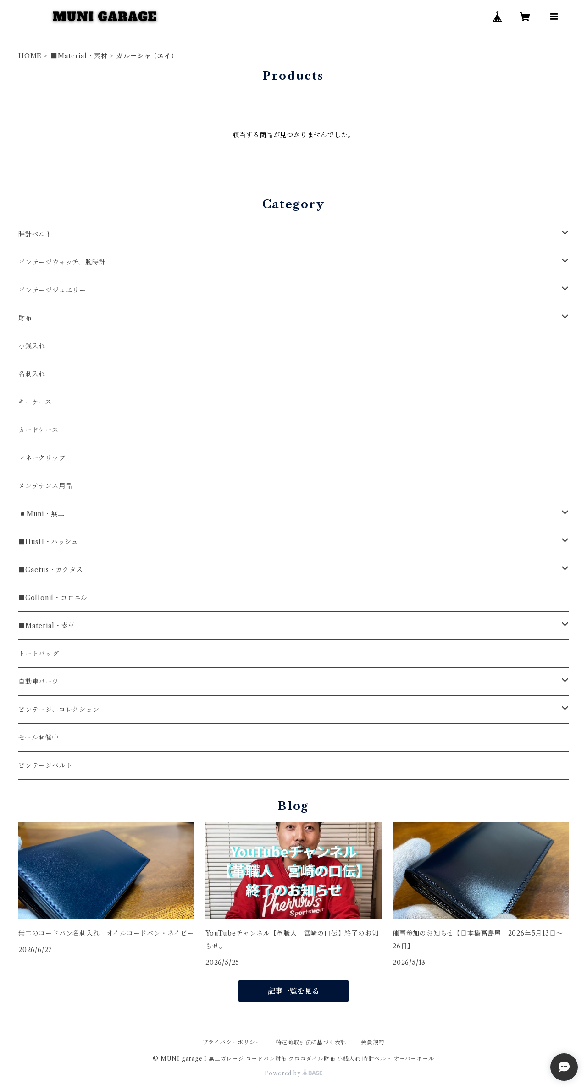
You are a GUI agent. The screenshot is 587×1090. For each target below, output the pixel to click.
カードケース (38, 430)
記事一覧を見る (293, 991)
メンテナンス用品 (45, 486)
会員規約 (372, 1042)
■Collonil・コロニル (53, 598)
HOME (30, 56)
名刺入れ (31, 374)
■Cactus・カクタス (50, 570)
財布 (25, 318)
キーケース (35, 402)
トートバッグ (38, 654)
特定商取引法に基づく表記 (311, 1042)
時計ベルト (35, 234)
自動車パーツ (38, 681)
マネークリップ (42, 458)
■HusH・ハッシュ (48, 542)
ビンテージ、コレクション (59, 709)
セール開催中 (38, 737)
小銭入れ (31, 346)
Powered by (294, 1073)
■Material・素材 (79, 56)
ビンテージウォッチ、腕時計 (61, 262)
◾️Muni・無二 (41, 514)
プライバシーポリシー (232, 1042)
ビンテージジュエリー (52, 290)
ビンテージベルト (45, 765)
